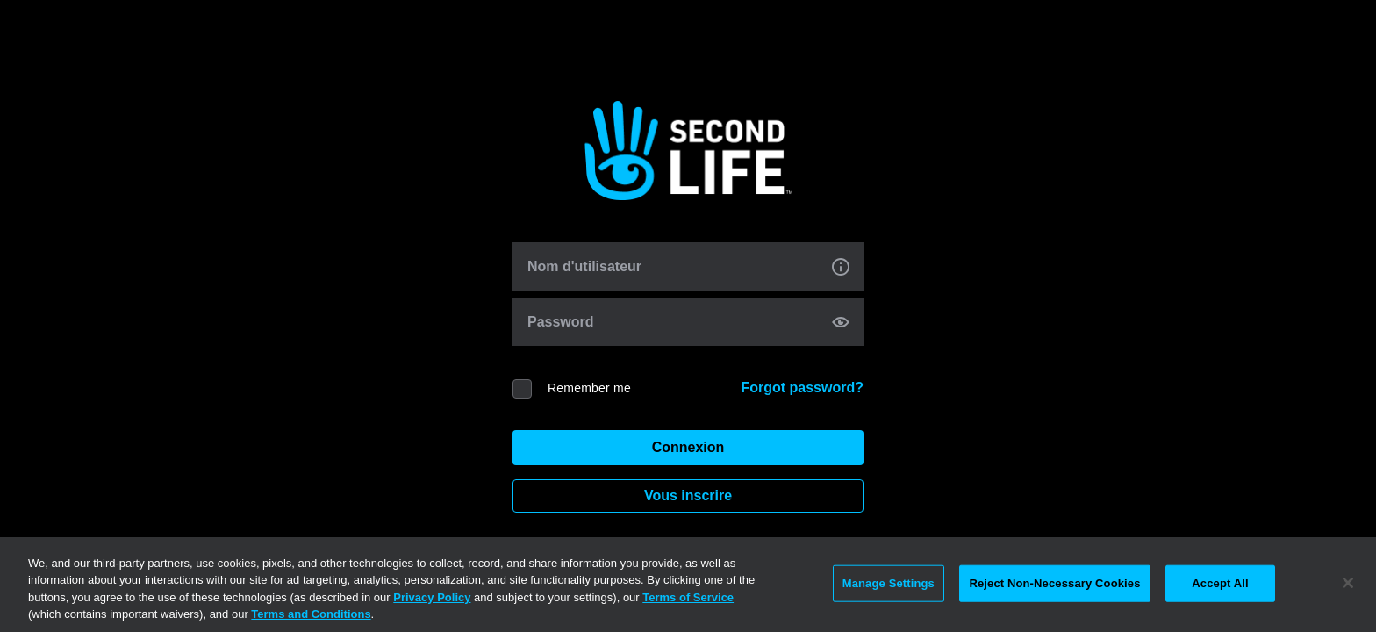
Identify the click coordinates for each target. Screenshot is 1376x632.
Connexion (688, 447)
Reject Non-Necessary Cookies (1054, 583)
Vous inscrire (688, 495)
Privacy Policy (431, 597)
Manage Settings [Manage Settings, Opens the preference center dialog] (888, 583)
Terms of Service (688, 597)
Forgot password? (802, 387)
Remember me (589, 388)
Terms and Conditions (310, 614)
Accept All (1220, 583)
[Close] (1348, 583)
